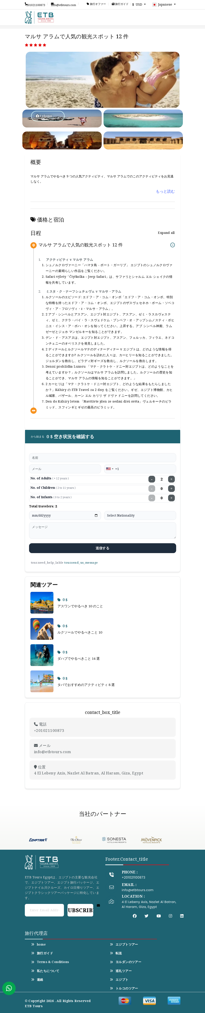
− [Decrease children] (151, 488)
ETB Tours (34, 1006)
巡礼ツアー (121, 971)
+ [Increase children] (171, 488)
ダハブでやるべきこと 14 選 (78, 658)
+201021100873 (35, 3)
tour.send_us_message (81, 562)
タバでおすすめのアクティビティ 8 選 (86, 684)
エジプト (119, 979)
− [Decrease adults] (151, 479)
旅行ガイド (120, 4)
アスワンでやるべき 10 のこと (80, 606)
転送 (116, 953)
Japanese (162, 4)
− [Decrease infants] (151, 498)
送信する (102, 548)
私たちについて (45, 971)
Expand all (166, 233)
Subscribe (80, 910)
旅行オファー (96, 4)
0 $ (62, 599)
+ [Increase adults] (171, 479)
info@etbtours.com (63, 3)
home (38, 944)
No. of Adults (49, 478)
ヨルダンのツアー (126, 962)
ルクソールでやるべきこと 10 (79, 632)
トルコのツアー (124, 988)
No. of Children (53, 487)
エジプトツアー (124, 944)
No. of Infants (51, 497)
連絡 (37, 979)
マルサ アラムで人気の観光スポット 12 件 (80, 245)
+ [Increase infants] (171, 498)
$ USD (137, 4)
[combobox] (109, 469)
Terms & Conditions (50, 962)
